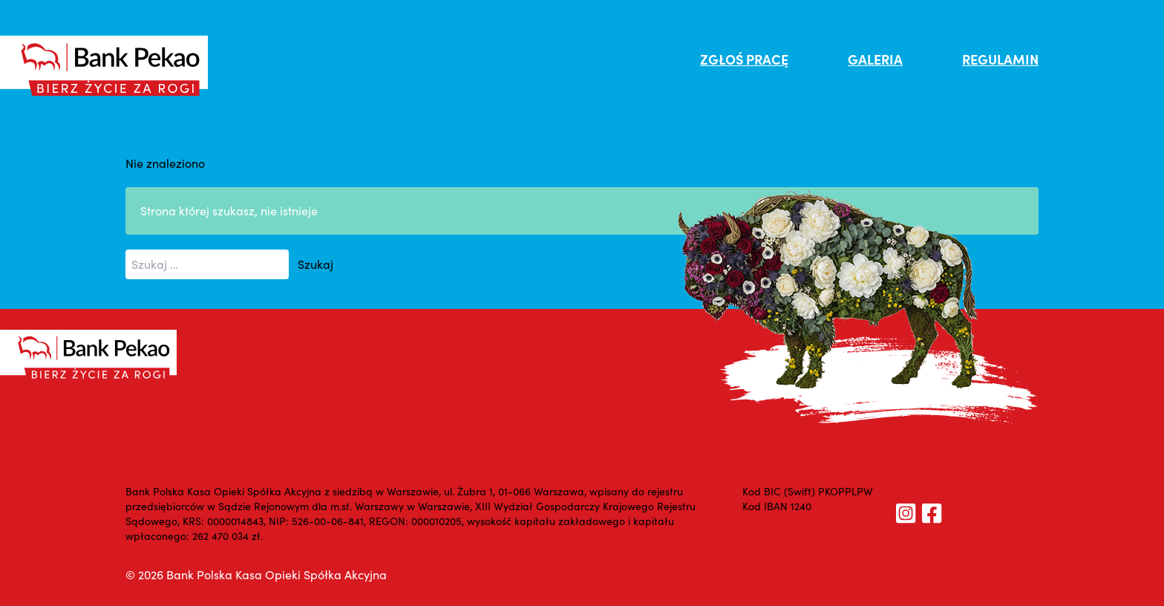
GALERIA (875, 59)
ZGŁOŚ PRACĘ (744, 59)
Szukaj (315, 264)
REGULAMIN (1000, 59)
